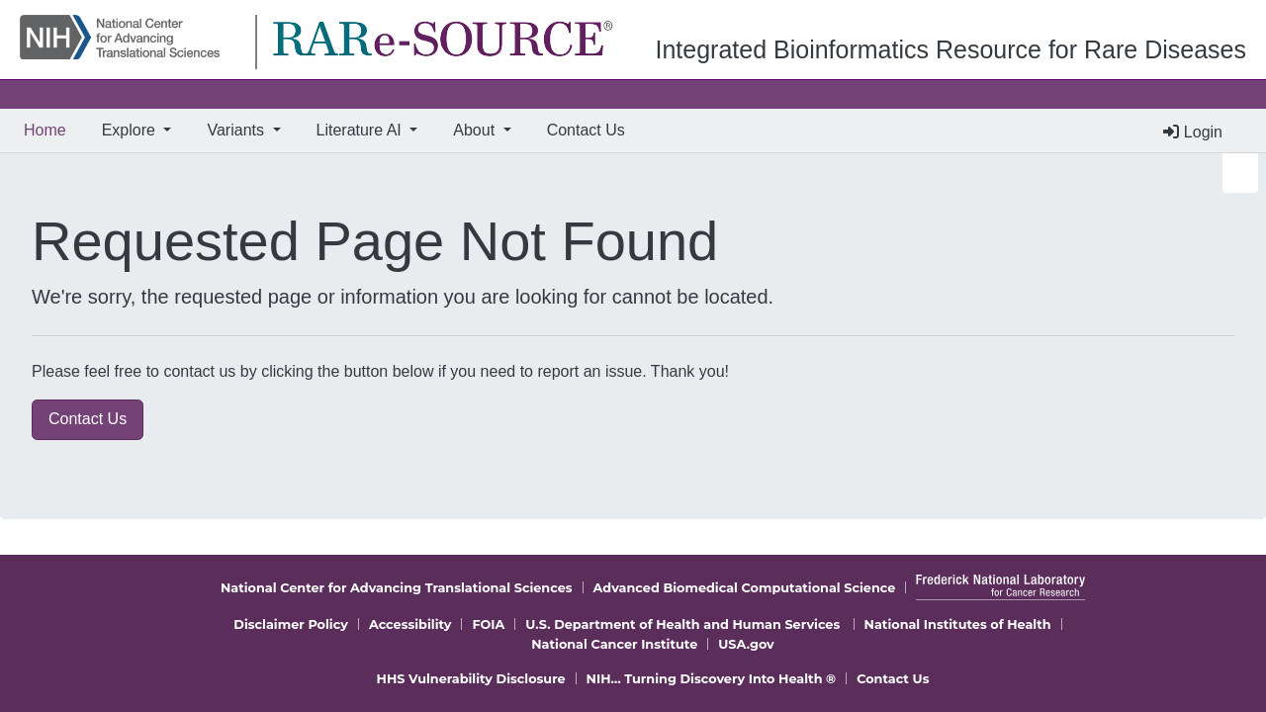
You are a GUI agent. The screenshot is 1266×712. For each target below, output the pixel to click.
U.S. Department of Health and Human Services (682, 624)
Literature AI (361, 130)
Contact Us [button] (87, 418)
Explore (131, 130)
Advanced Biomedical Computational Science (744, 587)
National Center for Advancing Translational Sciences (397, 587)
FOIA (488, 624)
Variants (237, 130)
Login (1192, 132)
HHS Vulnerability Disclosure (471, 678)
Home (49, 128)
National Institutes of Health (957, 624)
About (475, 130)
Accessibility (410, 624)
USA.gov (746, 644)
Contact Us (586, 130)
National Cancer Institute (614, 644)
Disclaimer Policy (290, 624)
